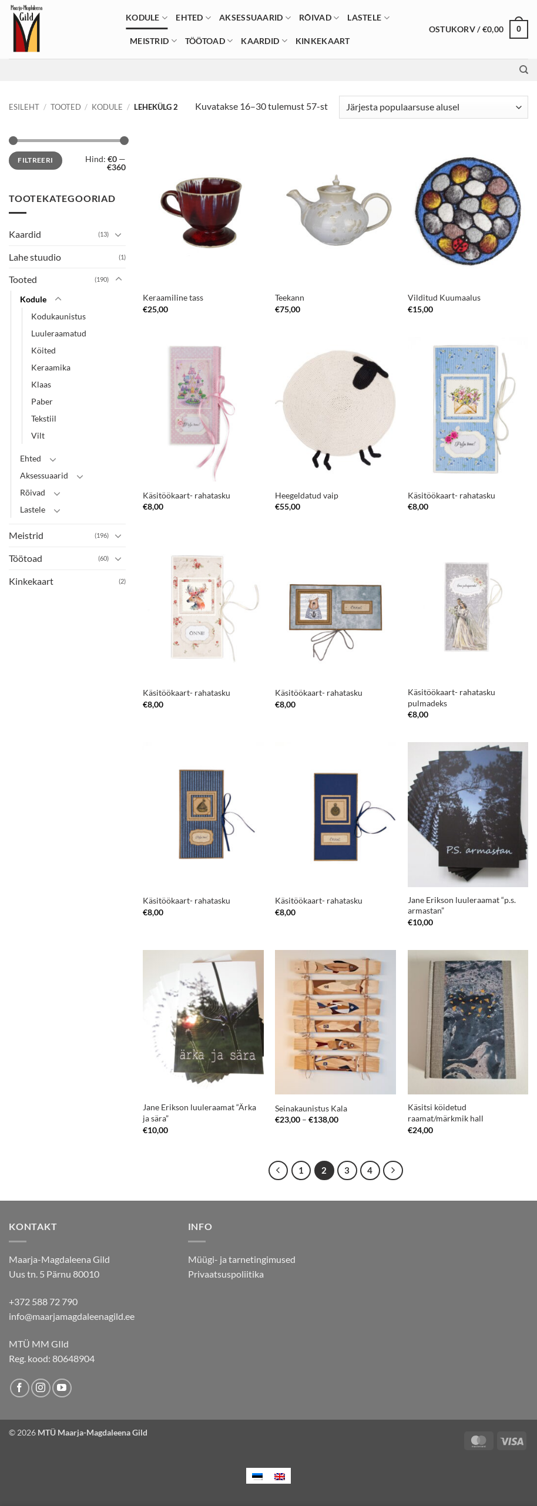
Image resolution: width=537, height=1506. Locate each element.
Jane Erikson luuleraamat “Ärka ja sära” (199, 1112)
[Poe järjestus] (433, 107)
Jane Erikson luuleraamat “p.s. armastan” (462, 905)
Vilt (38, 435)
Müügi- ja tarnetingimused (242, 1259)
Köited (43, 350)
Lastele (368, 17)
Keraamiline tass (173, 297)
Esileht (24, 107)
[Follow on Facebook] (19, 1388)
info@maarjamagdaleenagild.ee (72, 1316)
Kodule (146, 17)
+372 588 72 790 (43, 1301)
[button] (478, 29)
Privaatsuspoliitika (226, 1273)
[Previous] (278, 1171)
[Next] (393, 1171)
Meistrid (153, 40)
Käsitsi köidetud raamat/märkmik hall (446, 1112)
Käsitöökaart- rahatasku (186, 495)
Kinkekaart (323, 41)
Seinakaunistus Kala (311, 1108)
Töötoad (209, 40)
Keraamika (51, 367)
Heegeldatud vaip (306, 495)
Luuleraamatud (58, 333)
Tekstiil (43, 418)
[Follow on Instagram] (41, 1388)
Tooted (66, 107)
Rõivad (319, 17)
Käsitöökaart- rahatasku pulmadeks (451, 697)
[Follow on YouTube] (62, 1388)
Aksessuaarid (255, 17)
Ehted (193, 17)
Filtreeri (35, 160)
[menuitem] (257, 1476)
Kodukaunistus (58, 316)
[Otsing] (523, 70)
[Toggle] (119, 234)
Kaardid (264, 40)
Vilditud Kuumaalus (444, 297)
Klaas (41, 384)
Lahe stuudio (35, 256)
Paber (42, 401)
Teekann (289, 297)
